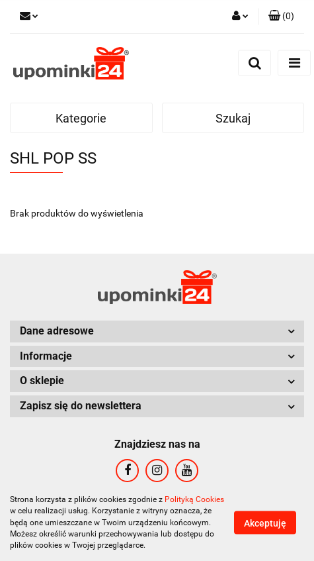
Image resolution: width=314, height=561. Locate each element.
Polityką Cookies (194, 499)
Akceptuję (265, 523)
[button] (281, 16)
